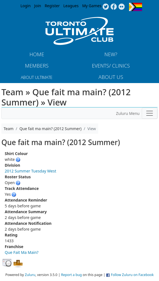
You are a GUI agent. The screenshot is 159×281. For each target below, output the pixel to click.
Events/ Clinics (111, 65)
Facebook (113, 7)
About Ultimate (36, 77)
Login (26, 5)
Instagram (121, 7)
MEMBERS (37, 65)
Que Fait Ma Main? (22, 252)
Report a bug (71, 274)
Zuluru (30, 274)
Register (52, 5)
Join (37, 5)
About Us (111, 77)
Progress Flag (135, 7)
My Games (91, 5)
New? (110, 54)
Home (36, 54)
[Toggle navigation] (149, 113)
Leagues (71, 5)
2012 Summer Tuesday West (30, 171)
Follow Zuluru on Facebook (132, 274)
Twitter (105, 7)
